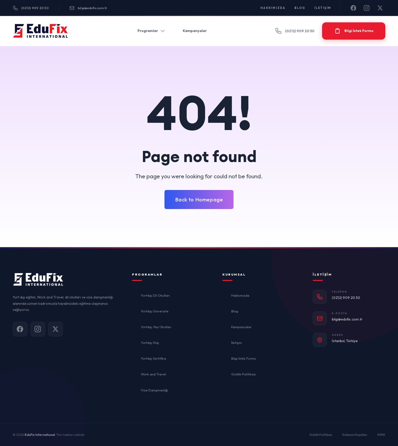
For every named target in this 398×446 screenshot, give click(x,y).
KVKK (381, 435)
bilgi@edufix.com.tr (88, 8)
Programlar (151, 30)
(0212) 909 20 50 (31, 8)
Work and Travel (153, 374)
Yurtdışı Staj (150, 343)
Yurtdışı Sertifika (153, 358)
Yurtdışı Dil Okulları (155, 295)
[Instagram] (366, 8)
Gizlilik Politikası (243, 374)
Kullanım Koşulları (354, 435)
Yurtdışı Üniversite (155, 311)
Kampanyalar (195, 30)
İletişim (322, 8)
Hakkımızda (273, 8)
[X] (380, 8)
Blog (300, 8)
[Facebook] (353, 8)
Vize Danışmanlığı (154, 390)
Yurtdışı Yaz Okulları (156, 327)
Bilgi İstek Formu (243, 358)
